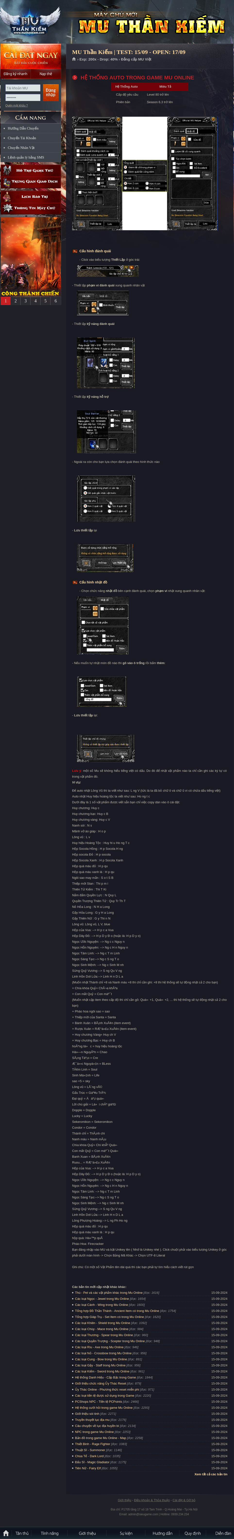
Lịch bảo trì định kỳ (31, 197)
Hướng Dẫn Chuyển (23, 128)
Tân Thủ (22, 1533)
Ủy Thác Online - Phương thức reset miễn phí (107, 1389)
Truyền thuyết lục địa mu (92, 1420)
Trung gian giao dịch (31, 182)
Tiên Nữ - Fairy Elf (88, 1468)
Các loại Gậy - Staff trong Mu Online (100, 1365)
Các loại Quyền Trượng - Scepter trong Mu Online (110, 1341)
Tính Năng (50, 1533)
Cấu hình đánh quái (95, 251)
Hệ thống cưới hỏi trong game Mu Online (104, 1407)
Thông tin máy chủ (31, 208)
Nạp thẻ (46, 74)
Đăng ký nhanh (15, 74)
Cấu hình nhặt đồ (93, 582)
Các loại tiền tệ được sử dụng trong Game (104, 1395)
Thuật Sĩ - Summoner (90, 1450)
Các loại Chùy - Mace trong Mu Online (101, 1329)
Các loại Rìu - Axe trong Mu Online (99, 1347)
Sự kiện (126, 1533)
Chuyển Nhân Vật (21, 148)
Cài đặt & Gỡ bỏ (184, 1500)
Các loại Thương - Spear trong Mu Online (104, 1335)
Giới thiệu (124, 1500)
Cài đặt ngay (30, 56)
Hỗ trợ (31, 170)
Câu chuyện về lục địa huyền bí (97, 1426)
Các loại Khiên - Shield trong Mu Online (102, 1323)
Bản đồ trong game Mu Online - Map (100, 1438)
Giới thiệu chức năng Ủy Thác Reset (100, 1383)
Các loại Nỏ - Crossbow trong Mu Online (103, 1353)
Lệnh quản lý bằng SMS (26, 157)
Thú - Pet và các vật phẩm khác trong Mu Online (108, 1292)
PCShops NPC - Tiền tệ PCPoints (98, 1401)
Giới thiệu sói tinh (87, 1414)
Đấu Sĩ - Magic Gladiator (92, 1462)
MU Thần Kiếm (35, 22)
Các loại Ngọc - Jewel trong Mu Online (102, 1299)
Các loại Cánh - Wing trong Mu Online (101, 1305)
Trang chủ (74, 59)
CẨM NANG (30, 115)
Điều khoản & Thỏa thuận (152, 1500)
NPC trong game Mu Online (94, 1432)
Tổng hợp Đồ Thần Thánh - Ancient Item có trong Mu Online (117, 1311)
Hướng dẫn (163, 1533)
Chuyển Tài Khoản (22, 138)
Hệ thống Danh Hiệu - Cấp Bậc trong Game (105, 1377)
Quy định (193, 1533)
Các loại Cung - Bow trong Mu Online (101, 1359)
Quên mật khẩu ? (16, 105)
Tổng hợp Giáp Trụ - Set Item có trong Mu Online (109, 1317)
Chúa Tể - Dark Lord (89, 1456)
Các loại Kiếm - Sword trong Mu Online (102, 1371)
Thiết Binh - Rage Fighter (92, 1444)
